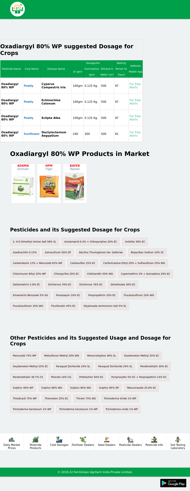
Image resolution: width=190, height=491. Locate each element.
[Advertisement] (86, 30)
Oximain (23, 169)
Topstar (75, 169)
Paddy (28, 85)
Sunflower (32, 134)
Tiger (48, 169)
